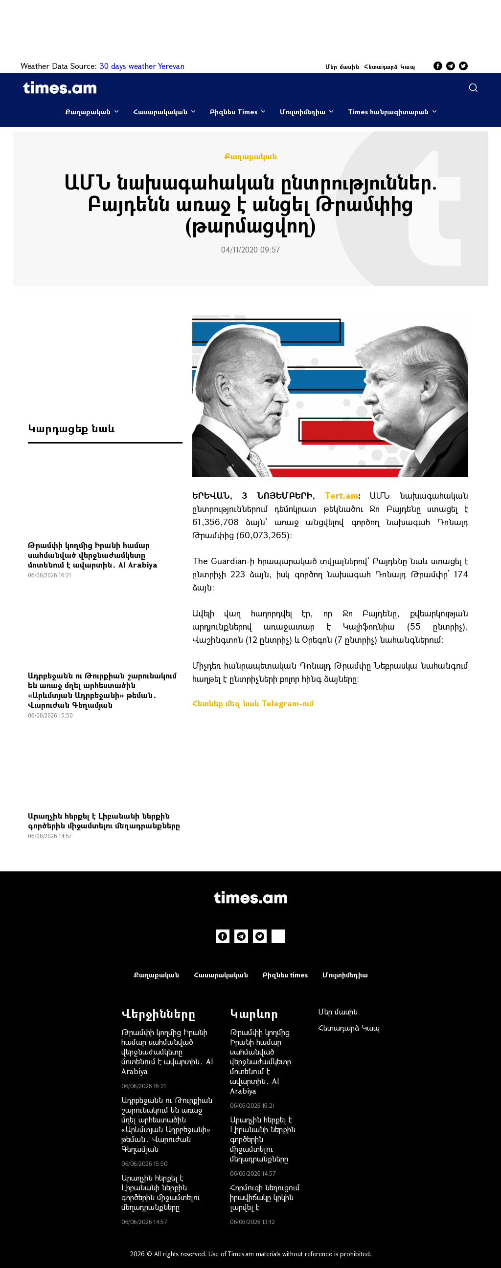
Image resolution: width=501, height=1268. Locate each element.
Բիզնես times (285, 974)
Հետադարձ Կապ (389, 66)
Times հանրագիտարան (388, 111)
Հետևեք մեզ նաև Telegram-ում (253, 703)
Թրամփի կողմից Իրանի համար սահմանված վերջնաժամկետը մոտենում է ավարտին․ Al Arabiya (93, 555)
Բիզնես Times (233, 111)
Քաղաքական (88, 111)
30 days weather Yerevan (141, 66)
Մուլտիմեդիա (302, 111)
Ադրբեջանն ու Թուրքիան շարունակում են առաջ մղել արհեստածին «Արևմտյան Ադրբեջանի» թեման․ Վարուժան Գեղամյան (102, 690)
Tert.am (341, 495)
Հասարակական (160, 111)
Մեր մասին (342, 66)
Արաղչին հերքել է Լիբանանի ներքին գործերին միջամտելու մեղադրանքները (104, 820)
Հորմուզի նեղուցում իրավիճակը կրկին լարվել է (265, 1197)
